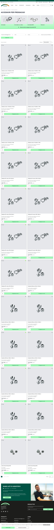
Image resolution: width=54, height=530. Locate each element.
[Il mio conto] (51, 2)
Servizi (16, 5)
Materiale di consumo (4, 518)
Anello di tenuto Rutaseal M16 (32, 465)
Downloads (29, 520)
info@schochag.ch (6, 488)
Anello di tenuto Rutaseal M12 (6, 465)
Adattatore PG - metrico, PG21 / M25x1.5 (8, 250)
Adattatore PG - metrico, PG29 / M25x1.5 (34, 250)
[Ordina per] (47, 42)
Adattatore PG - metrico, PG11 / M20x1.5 (8, 178)
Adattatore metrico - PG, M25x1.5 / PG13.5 (8, 106)
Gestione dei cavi (3, 520)
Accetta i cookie (8, 527)
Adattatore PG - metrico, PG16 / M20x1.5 (8, 214)
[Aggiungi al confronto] (3, 45)
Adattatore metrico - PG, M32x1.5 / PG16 (8, 142)
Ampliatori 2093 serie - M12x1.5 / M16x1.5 (34, 286)
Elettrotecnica (16, 520)
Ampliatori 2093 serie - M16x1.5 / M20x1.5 (8, 322)
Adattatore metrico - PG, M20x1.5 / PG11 (8, 70)
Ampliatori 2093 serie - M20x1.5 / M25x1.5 (34, 322)
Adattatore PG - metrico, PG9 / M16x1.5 (8, 286)
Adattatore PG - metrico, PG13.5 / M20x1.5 (34, 178)
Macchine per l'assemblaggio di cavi (19, 518)
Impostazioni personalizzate (22, 527)
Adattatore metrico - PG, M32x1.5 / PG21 (34, 142)
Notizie (34, 5)
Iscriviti (48, 509)
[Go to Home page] (5, 5)
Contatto (38, 5)
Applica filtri (7, 37)
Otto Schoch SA (21, 5)
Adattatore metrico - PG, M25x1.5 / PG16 (34, 106)
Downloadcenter (28, 5)
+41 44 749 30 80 (14, 488)
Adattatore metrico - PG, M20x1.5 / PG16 (34, 70)
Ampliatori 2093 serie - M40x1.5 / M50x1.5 (8, 429)
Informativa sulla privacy (46, 524)
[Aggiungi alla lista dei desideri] (2, 45)
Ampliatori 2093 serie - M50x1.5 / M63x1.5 (34, 429)
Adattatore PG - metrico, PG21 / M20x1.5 (34, 214)
